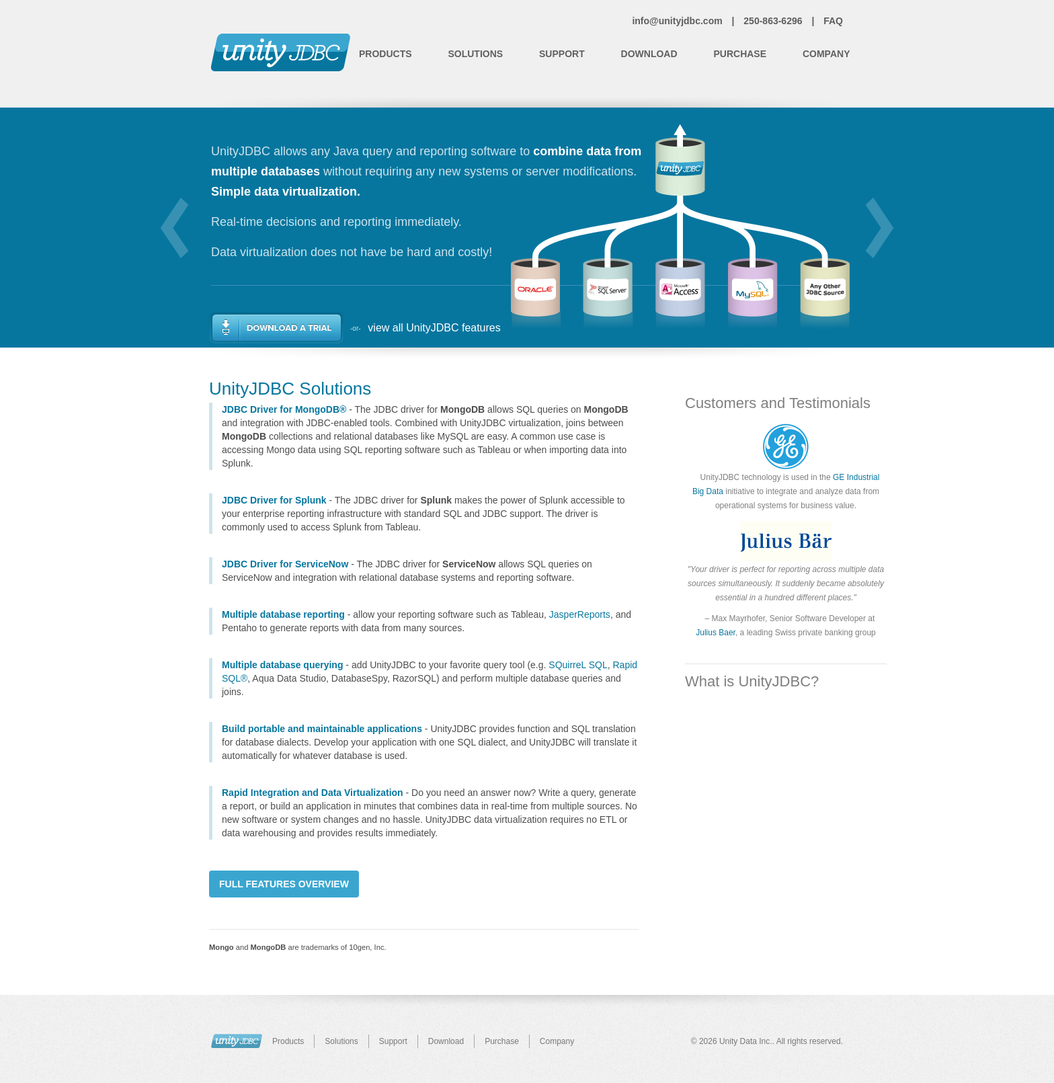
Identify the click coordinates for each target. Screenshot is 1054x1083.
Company (826, 53)
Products (385, 53)
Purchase (739, 53)
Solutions (475, 53)
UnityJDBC (236, 1041)
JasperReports (579, 614)
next (879, 228)
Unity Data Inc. (745, 1041)
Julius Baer (715, 632)
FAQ (833, 20)
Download (649, 53)
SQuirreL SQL (578, 664)
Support (562, 53)
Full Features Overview (284, 884)
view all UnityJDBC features (434, 327)
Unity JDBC (280, 52)
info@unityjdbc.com (677, 20)
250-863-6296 (772, 20)
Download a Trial (276, 328)
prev (174, 228)
